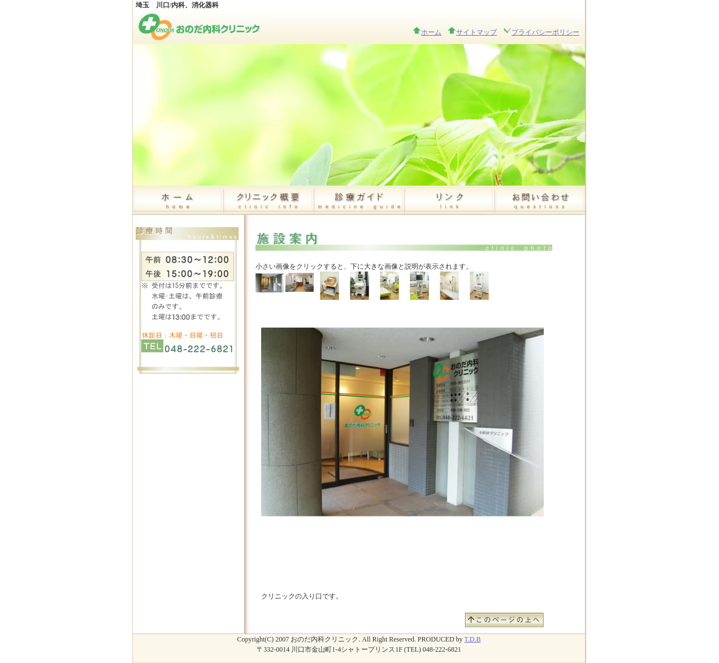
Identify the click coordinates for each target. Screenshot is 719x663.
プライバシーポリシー (545, 32)
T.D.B (472, 639)
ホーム (431, 32)
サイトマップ (476, 32)
